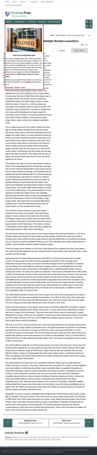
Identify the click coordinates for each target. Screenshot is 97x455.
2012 (81, 437)
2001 (49, 439)
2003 (39, 439)
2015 (67, 437)
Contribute (33, 2)
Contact (23, 2)
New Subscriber (47, 2)
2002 (44, 439)
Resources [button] (54, 22)
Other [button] (42, 22)
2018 (53, 437)
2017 (58, 437)
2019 (48, 437)
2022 (34, 437)
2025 (20, 437)
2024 (25, 437)
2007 (21, 439)
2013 (77, 437)
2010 (6, 439)
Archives (85, 45)
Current (14, 437)
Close (23, 87)
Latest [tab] (62, 50)
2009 (11, 439)
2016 (63, 437)
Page (17, 14)
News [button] (9, 22)
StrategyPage (17, 450)
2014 (72, 437)
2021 (39, 437)
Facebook (27, 82)
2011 (86, 437)
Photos (32, 22)
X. (8, 84)
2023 (30, 437)
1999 (58, 439)
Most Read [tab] (79, 50)
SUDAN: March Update (63, 62)
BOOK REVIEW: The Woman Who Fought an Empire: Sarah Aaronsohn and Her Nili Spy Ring (70, 197)
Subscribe (9, 87)
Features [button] (20, 22)
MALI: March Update (62, 190)
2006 (25, 439)
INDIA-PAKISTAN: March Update (67, 223)
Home (7, 2)
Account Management (13, 5)
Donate (17, 87)
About (14, 2)
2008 (16, 439)
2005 (30, 439)
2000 (54, 439)
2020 (44, 437)
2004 (35, 439)
